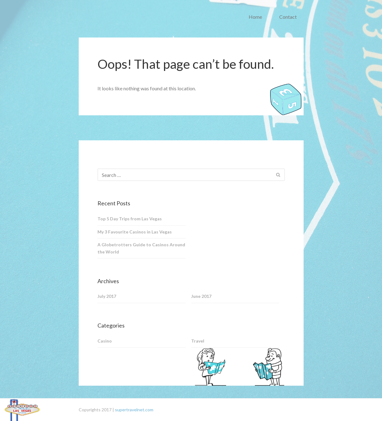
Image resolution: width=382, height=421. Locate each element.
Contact (288, 17)
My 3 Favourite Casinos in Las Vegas (134, 231)
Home (255, 17)
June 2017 (201, 296)
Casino (104, 340)
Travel (197, 340)
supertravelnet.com (134, 409)
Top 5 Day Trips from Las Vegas (129, 218)
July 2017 (106, 296)
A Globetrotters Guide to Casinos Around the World (141, 248)
